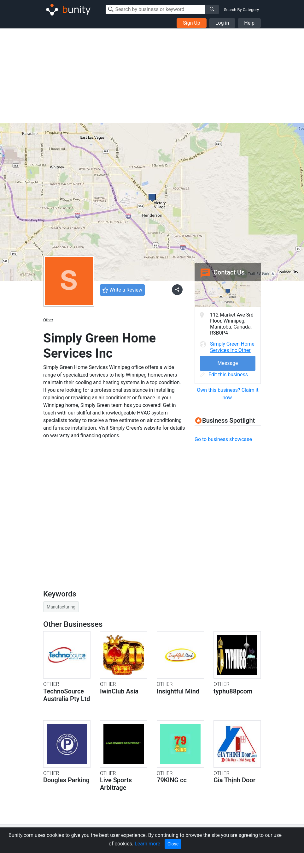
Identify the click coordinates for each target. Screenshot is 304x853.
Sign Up (191, 23)
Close (172, 843)
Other (48, 320)
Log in (222, 23)
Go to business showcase (223, 439)
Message (227, 363)
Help (249, 23)
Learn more (147, 844)
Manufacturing (61, 606)
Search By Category (241, 9)
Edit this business (224, 375)
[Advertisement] (152, 76)
